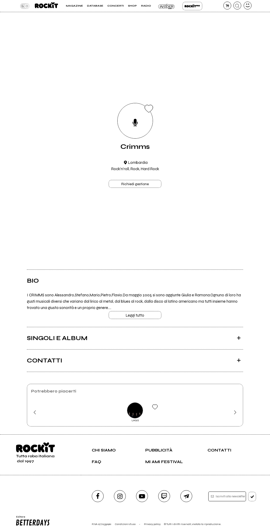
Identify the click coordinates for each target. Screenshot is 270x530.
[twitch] (164, 496)
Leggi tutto (135, 315)
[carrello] (227, 5)
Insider (167, 6)
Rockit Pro (192, 6)
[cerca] (237, 5)
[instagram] (120, 496)
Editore (33, 520)
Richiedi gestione (135, 184)
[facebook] (98, 496)
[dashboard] (248, 5)
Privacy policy (152, 524)
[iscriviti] (252, 496)
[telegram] (186, 496)
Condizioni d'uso (125, 524)
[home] (46, 6)
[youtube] (142, 496)
